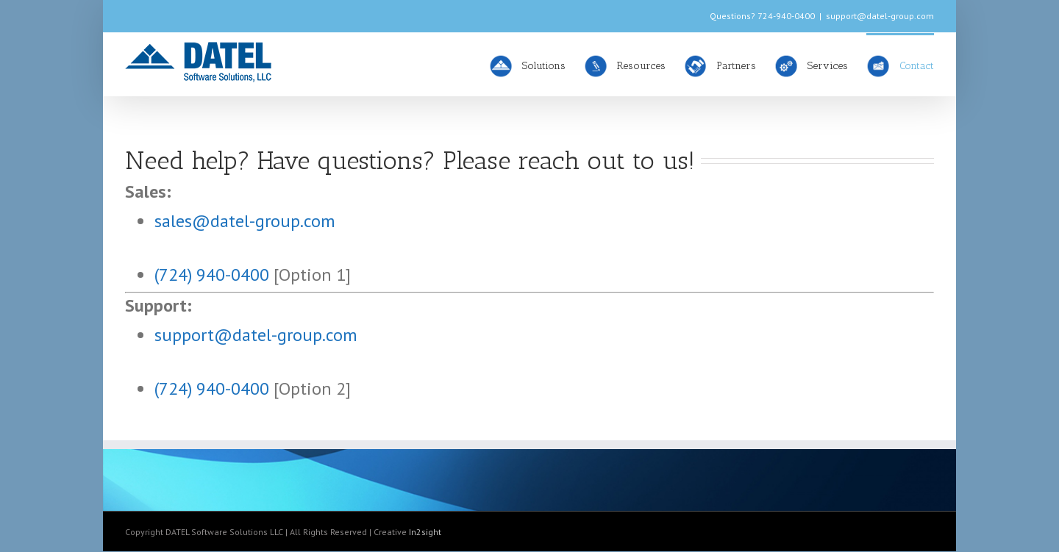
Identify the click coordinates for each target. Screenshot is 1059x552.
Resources (625, 66)
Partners (720, 66)
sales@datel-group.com (244, 220)
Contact (900, 66)
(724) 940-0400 (211, 274)
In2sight (425, 531)
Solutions (527, 66)
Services (811, 66)
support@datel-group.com (880, 15)
